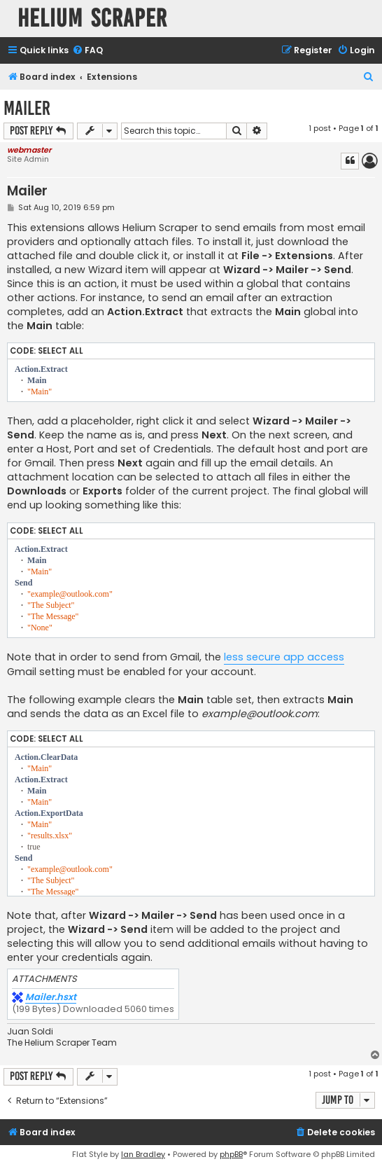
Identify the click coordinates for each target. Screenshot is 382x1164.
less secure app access (284, 657)
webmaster (29, 149)
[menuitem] (87, 50)
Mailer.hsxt (50, 998)
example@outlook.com (259, 714)
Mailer (26, 108)
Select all (60, 350)
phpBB (231, 1154)
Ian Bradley (143, 1154)
